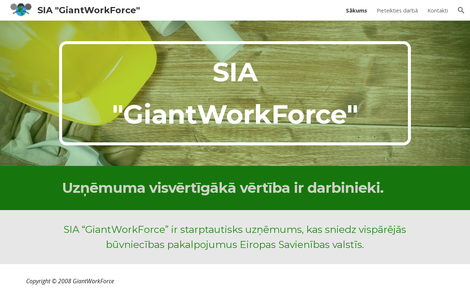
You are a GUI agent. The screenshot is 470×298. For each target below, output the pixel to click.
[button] (461, 10)
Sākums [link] (356, 10)
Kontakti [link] (437, 10)
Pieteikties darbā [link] (397, 10)
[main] (235, 93)
